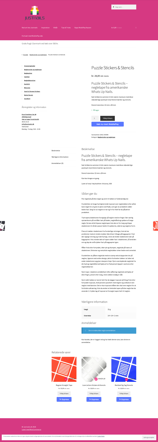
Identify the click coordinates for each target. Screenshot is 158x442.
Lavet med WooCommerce (31, 429)
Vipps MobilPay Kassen (82, 27)
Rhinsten (27, 88)
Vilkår (55, 27)
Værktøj (27, 77)
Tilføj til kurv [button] (64, 394)
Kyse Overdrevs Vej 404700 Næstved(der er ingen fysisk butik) (30, 116)
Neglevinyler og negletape (38, 55)
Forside (25, 55)
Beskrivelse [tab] (56, 150)
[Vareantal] (95, 118)
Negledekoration (29, 80)
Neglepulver (28, 73)
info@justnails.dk (28, 124)
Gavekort (27, 99)
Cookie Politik (100, 436)
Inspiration (45, 27)
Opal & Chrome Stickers (32, 91)
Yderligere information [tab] (60, 157)
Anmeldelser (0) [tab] (57, 163)
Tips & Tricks (66, 27)
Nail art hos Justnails (29, 27)
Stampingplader (29, 66)
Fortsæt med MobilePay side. (32, 36)
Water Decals (28, 95)
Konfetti (27, 84)
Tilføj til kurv (107, 118)
